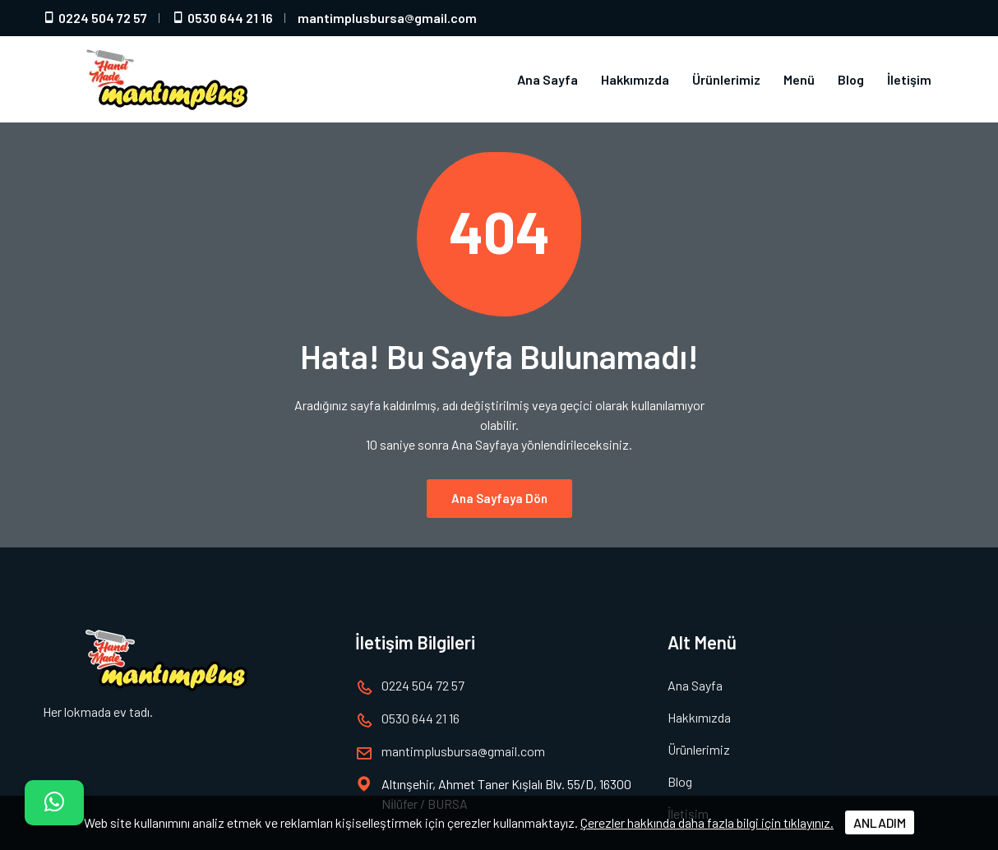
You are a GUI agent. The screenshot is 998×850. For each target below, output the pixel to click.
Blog (851, 79)
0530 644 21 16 (222, 17)
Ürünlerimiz (726, 79)
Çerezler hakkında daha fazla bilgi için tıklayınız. (707, 822)
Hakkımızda (635, 79)
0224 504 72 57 (95, 17)
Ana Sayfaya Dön (499, 498)
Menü (799, 79)
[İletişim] (54, 802)
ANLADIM (879, 822)
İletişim (909, 79)
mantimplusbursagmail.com (387, 17)
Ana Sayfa (547, 79)
